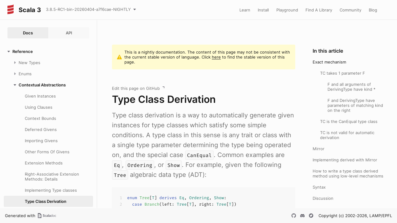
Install (263, 9)
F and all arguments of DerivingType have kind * (352, 87)
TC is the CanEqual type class (348, 121)
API (69, 32)
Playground (287, 9)
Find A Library (319, 9)
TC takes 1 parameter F (342, 73)
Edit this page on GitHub (136, 88)
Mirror (318, 148)
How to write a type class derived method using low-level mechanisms (348, 173)
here (216, 57)
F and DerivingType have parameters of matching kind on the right (355, 105)
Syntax (319, 187)
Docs (28, 32)
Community (350, 9)
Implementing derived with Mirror (345, 159)
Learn (244, 9)
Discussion (323, 198)
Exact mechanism (329, 61)
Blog (373, 9)
